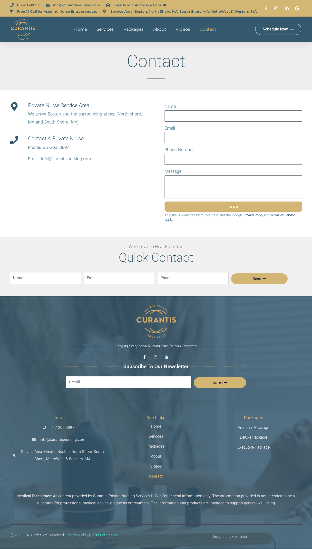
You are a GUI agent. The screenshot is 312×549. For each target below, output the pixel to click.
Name (170, 106)
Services (105, 29)
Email (170, 128)
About (159, 29)
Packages (133, 29)
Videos (183, 29)
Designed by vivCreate (229, 536)
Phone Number (179, 149)
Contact (208, 29)
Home (80, 29)
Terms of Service (104, 535)
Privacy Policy (253, 215)
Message (173, 171)
